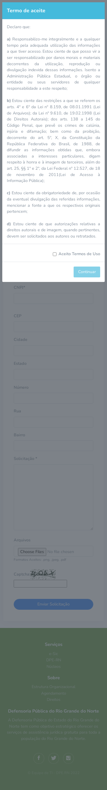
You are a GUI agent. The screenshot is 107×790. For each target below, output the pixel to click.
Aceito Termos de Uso (79, 254)
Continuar (87, 272)
